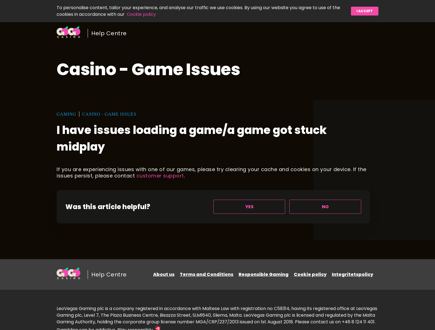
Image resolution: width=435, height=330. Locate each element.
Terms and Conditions (206, 274)
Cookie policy (141, 14)
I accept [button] (364, 11)
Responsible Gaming (264, 274)
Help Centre (109, 33)
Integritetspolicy (352, 274)
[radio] (249, 207)
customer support (160, 175)
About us (163, 274)
